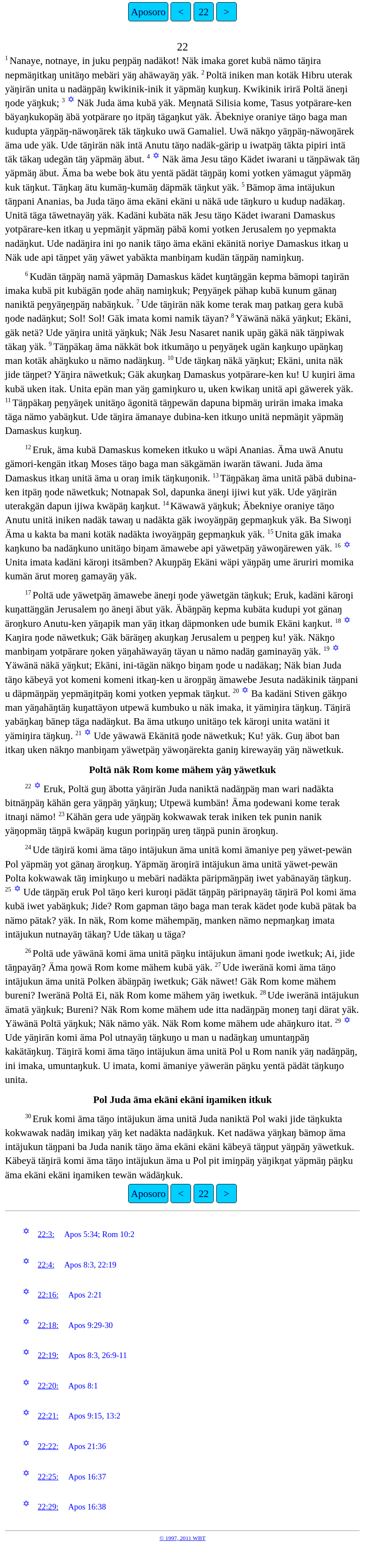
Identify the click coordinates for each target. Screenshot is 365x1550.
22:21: (48, 1415)
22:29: (48, 1506)
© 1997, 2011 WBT (183, 1538)
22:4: (46, 1264)
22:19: (48, 1355)
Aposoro (148, 11)
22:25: (48, 1476)
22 (204, 11)
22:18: (48, 1325)
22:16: (48, 1294)
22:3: (46, 1234)
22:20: (48, 1385)
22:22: (48, 1446)
